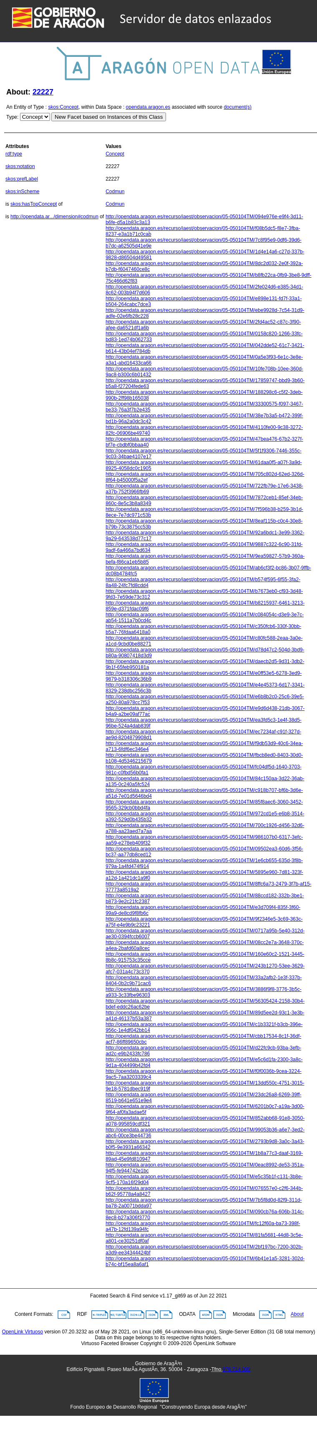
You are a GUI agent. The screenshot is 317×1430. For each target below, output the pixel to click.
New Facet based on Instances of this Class (109, 117)
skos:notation (20, 166)
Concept (115, 154)
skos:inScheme (22, 191)
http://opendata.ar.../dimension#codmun (54, 217)
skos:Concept (63, 107)
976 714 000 (237, 1369)
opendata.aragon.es (148, 107)
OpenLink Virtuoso (22, 1332)
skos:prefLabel (21, 179)
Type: (12, 117)
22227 (43, 92)
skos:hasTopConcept (33, 204)
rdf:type (13, 154)
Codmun (115, 191)
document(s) (238, 107)
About (297, 1315)
